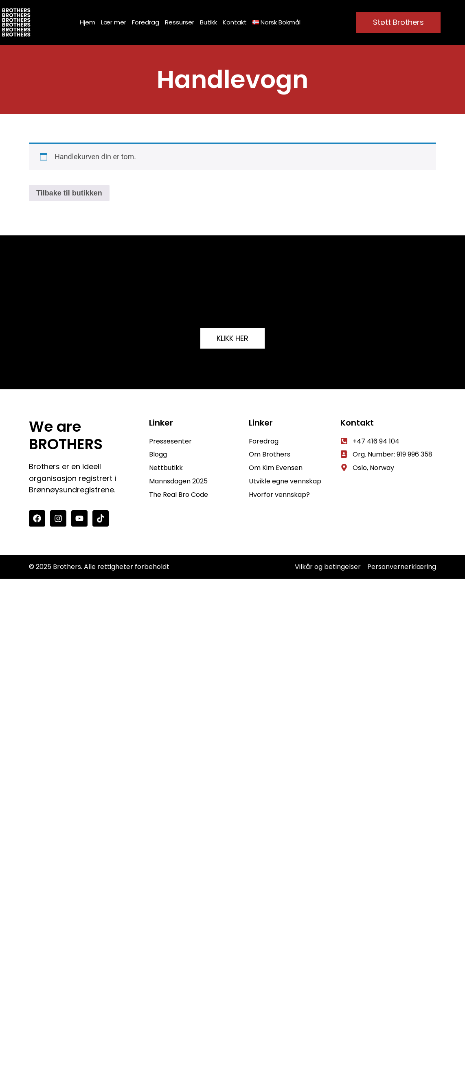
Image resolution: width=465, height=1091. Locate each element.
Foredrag (145, 22)
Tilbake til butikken (69, 193)
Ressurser (179, 22)
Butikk (208, 22)
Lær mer (113, 22)
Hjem (87, 22)
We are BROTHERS (66, 435)
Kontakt (235, 22)
